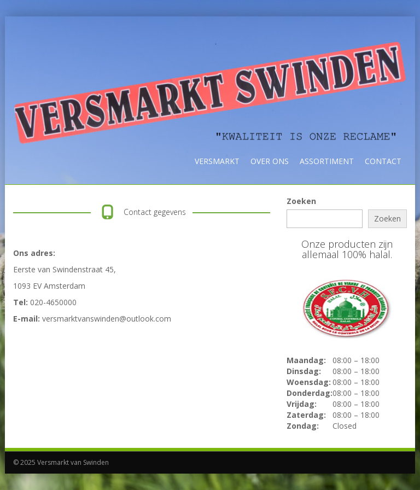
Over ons (269, 161)
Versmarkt (217, 161)
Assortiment (327, 161)
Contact (383, 161)
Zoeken (301, 201)
